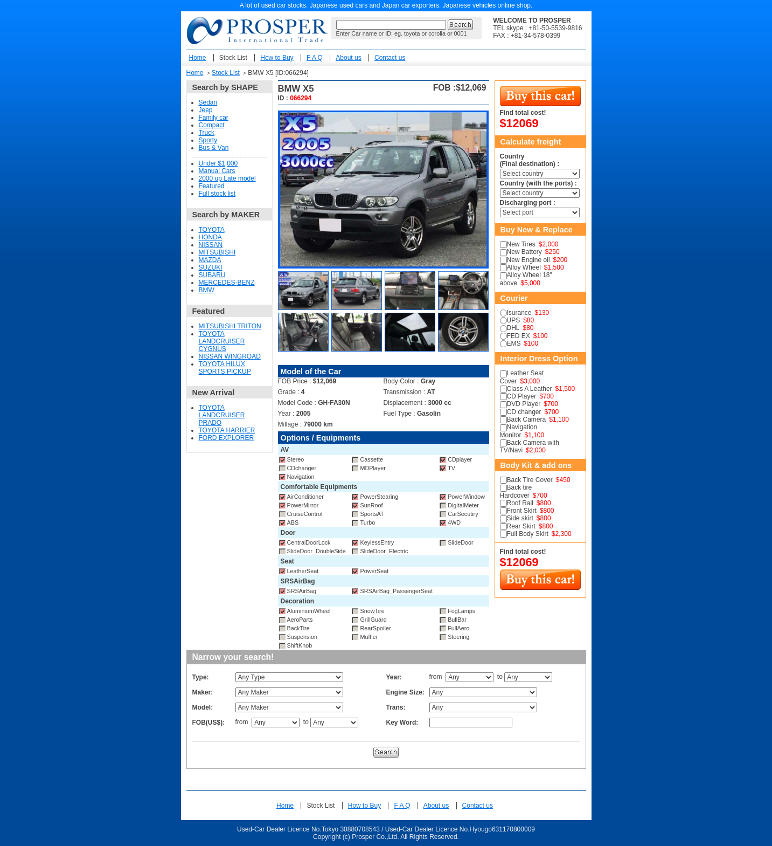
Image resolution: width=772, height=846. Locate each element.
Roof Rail (520, 503)
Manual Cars (217, 171)
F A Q (315, 57)
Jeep (206, 110)
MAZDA (210, 260)
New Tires (521, 244)
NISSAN (211, 245)
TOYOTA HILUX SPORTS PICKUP (225, 367)
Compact (212, 125)
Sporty (208, 140)
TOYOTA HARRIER (227, 430)
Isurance (519, 313)
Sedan (208, 102)
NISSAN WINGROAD (230, 356)
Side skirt (520, 518)
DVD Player (524, 404)
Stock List (233, 57)
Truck (207, 132)
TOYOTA (212, 229)
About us (348, 57)
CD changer (524, 412)
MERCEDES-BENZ (227, 282)
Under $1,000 (218, 163)
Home (197, 57)
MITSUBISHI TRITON (230, 326)
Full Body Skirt (527, 534)
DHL (513, 328)
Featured (212, 186)
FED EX (518, 336)
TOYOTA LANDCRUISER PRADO (222, 415)
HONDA (210, 237)
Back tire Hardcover (516, 491)
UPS (513, 320)
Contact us (389, 57)
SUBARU (212, 275)
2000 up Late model (227, 178)
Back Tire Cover (530, 480)
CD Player (522, 396)
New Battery (524, 252)
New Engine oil (528, 260)
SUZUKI (210, 267)
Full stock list (217, 193)
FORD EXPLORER (226, 438)
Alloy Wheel (524, 267)
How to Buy (276, 57)
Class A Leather (529, 389)
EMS (514, 343)
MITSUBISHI (217, 252)
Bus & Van (214, 148)
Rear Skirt (521, 526)
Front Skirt (522, 510)
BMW (206, 290)
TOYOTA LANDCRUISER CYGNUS (222, 341)
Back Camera (526, 419)
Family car (213, 117)
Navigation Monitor (519, 430)
